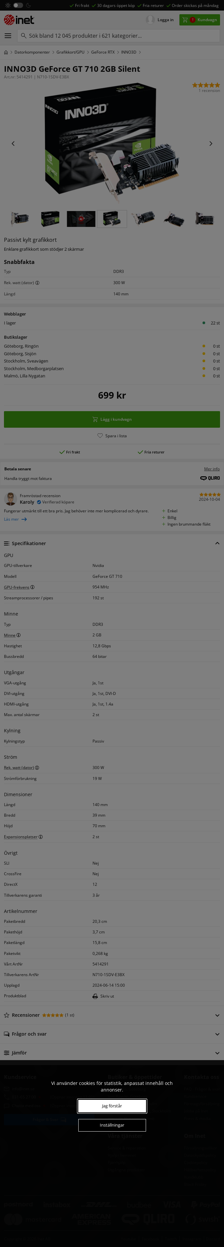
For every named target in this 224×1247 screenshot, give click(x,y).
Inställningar (112, 1125)
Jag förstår (112, 1106)
